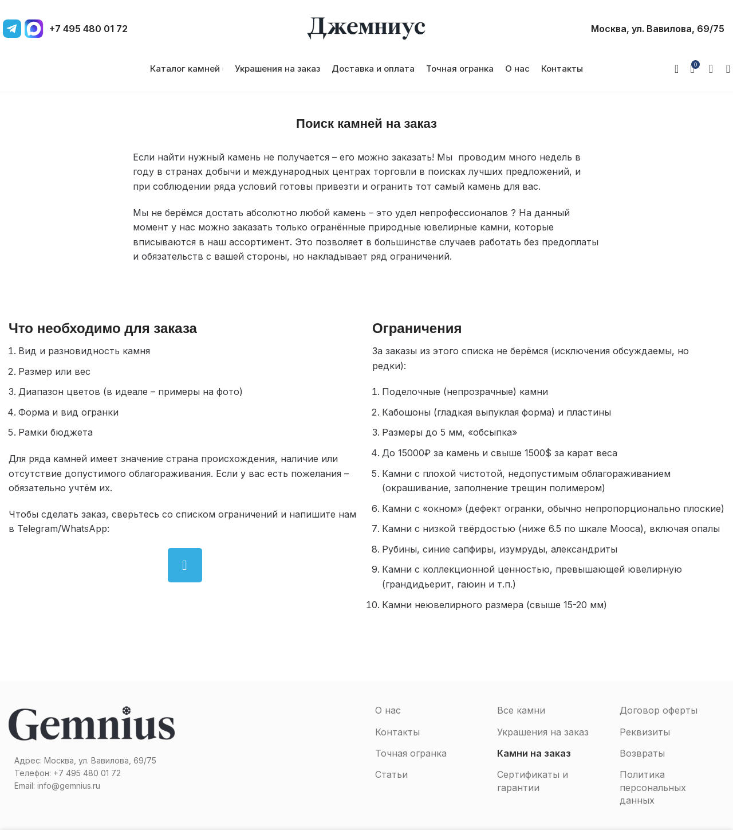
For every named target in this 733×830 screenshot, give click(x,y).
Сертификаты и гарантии (532, 781)
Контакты (397, 732)
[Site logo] (366, 27)
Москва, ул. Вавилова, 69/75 (657, 28)
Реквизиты (645, 732)
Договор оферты (658, 710)
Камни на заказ (534, 753)
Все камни (521, 710)
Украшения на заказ (543, 732)
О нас (388, 710)
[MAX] (34, 28)
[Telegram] (12, 28)
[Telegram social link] (185, 565)
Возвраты (642, 753)
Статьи (391, 774)
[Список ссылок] (92, 773)
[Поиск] (724, 68)
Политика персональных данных (653, 787)
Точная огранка (411, 753)
